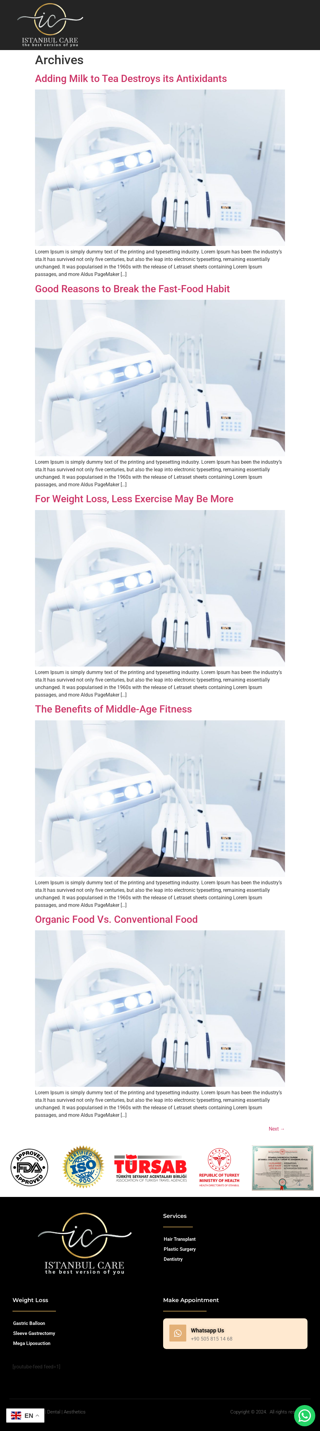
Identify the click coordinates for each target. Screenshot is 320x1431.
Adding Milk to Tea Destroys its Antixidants (131, 78)
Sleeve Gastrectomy (34, 1333)
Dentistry (173, 1259)
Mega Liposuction (31, 1343)
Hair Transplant (180, 1239)
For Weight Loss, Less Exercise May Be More (134, 499)
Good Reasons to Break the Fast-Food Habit (132, 289)
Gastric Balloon (29, 1323)
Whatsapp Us (207, 1330)
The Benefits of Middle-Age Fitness (113, 709)
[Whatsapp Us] (177, 1333)
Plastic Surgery (180, 1249)
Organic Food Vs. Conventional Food (116, 919)
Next (277, 1129)
